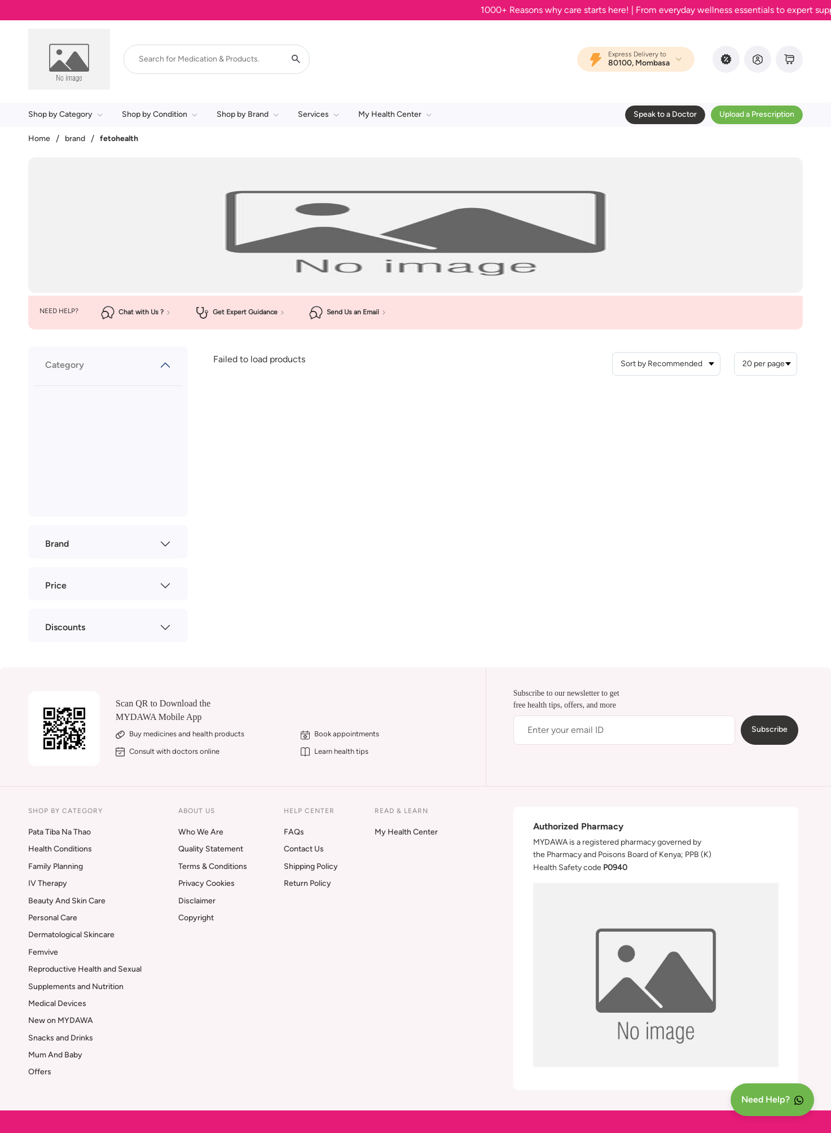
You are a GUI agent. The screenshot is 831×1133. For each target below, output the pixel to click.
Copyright (196, 918)
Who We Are (200, 832)
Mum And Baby (55, 1055)
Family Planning (55, 866)
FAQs (294, 832)
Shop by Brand (248, 114)
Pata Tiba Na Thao (59, 832)
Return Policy (307, 883)
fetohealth (119, 138)
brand (75, 138)
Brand (57, 543)
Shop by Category (65, 114)
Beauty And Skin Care (66, 901)
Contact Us (304, 849)
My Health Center (395, 114)
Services (318, 114)
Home (39, 138)
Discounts (65, 627)
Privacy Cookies (206, 883)
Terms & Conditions (212, 866)
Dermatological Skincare (71, 934)
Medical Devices (57, 1003)
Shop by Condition (159, 114)
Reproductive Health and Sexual (85, 969)
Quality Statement (210, 849)
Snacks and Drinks (60, 1038)
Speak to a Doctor (665, 114)
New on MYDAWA (60, 1020)
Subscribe (769, 729)
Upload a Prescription (756, 114)
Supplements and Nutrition (76, 986)
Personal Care (52, 918)
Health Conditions (60, 849)
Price (56, 585)
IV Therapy (47, 883)
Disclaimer (197, 901)
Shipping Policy (311, 866)
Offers (39, 1072)
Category (64, 364)
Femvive (43, 952)
